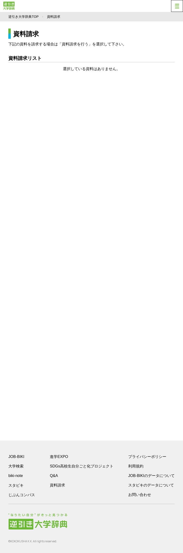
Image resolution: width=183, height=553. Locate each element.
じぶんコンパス (21, 494)
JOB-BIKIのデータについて (151, 476)
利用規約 (135, 466)
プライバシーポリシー (147, 457)
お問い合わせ (139, 495)
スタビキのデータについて (151, 485)
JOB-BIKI (16, 457)
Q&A (54, 476)
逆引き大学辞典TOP (23, 17)
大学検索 (16, 466)
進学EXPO (59, 457)
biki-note (15, 476)
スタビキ (16, 485)
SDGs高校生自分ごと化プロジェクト (81, 466)
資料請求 (57, 485)
